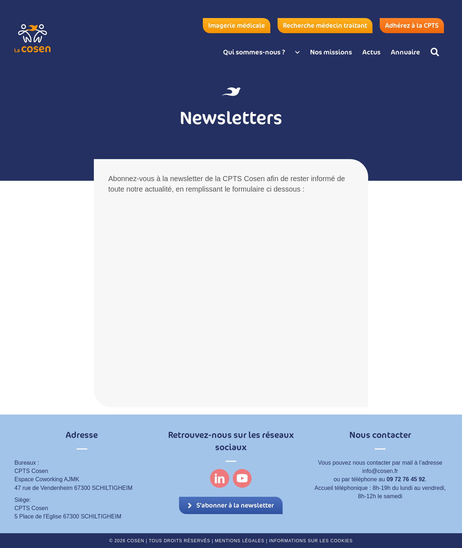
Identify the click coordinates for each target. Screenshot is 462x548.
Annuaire (405, 52)
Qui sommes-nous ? (254, 52)
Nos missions (331, 52)
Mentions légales (239, 540)
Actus (371, 52)
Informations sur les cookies (311, 540)
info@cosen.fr (380, 471)
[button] (436, 52)
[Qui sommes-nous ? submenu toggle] (297, 52)
